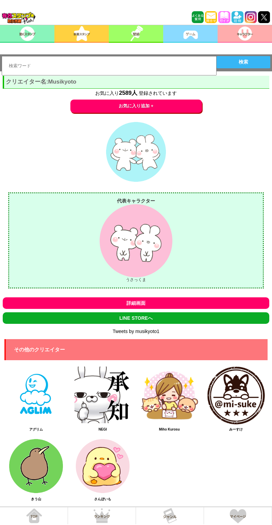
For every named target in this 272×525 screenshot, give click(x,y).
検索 (243, 62)
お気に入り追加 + (136, 105)
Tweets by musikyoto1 (136, 331)
